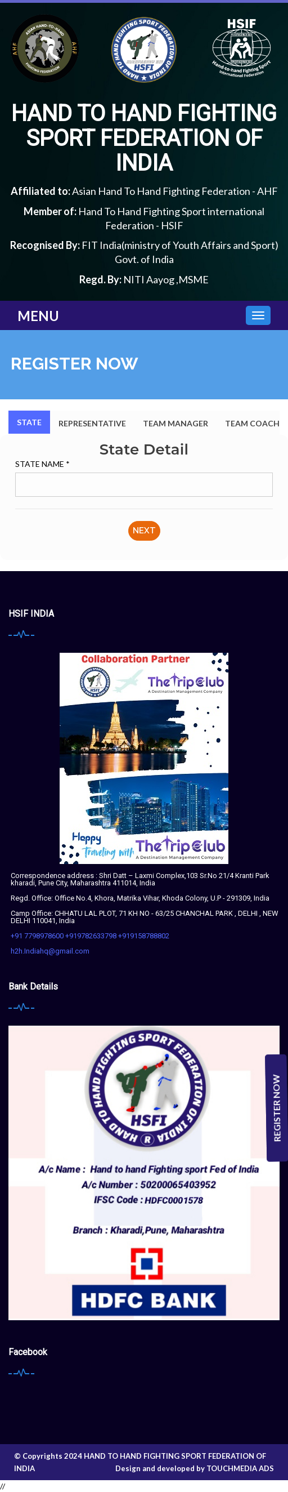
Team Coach (252, 423)
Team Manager (175, 423)
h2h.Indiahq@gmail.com (50, 951)
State (29, 422)
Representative (92, 423)
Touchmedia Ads (240, 1468)
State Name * (42, 464)
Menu (38, 316)
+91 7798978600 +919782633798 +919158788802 (90, 936)
